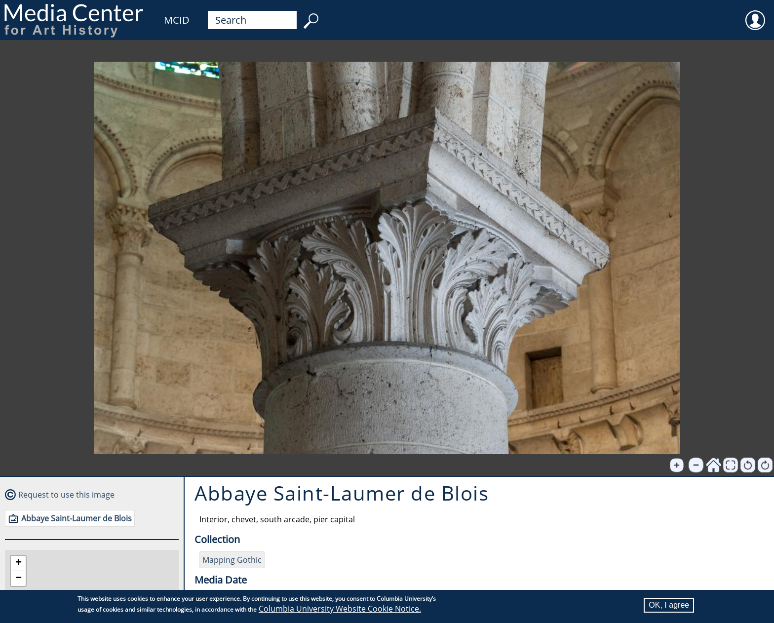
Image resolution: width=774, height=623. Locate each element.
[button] (18, 563)
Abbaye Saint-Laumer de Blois (76, 518)
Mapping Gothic (232, 559)
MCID (177, 20)
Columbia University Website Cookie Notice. (340, 608)
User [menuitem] (755, 13)
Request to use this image (66, 494)
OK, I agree (669, 605)
